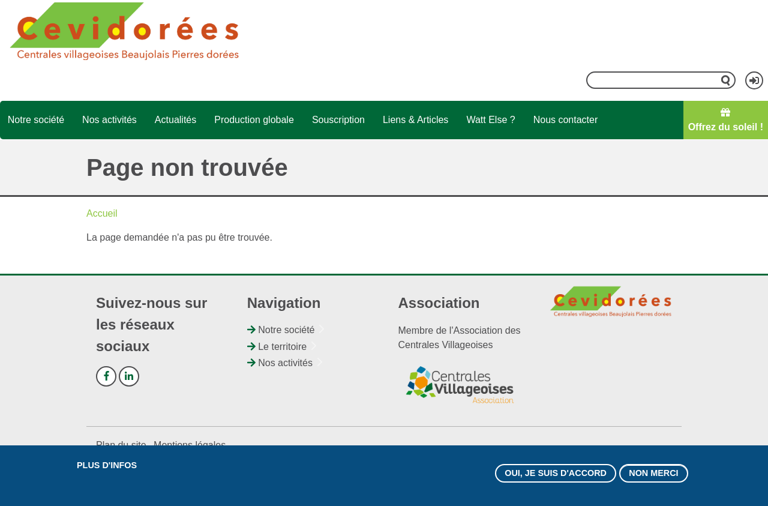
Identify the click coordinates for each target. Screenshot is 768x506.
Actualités (175, 120)
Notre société (36, 120)
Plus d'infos (107, 467)
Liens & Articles (415, 120)
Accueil (102, 213)
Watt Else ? (490, 120)
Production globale (254, 120)
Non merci (653, 475)
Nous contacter (565, 120)
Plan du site (121, 445)
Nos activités (109, 120)
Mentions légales (190, 445)
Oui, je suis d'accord (556, 475)
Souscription (338, 120)
